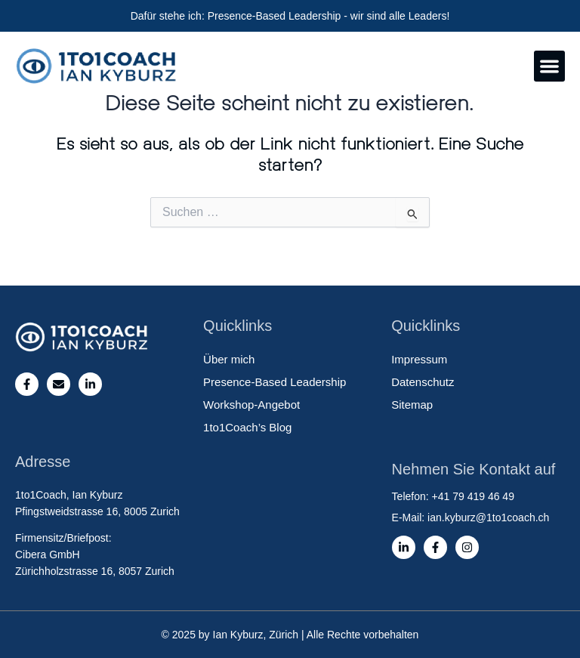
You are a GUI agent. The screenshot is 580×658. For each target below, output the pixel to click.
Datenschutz (422, 381)
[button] (549, 66)
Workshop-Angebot (251, 404)
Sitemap (412, 404)
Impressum (419, 359)
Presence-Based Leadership (274, 381)
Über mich (229, 359)
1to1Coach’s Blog (247, 427)
